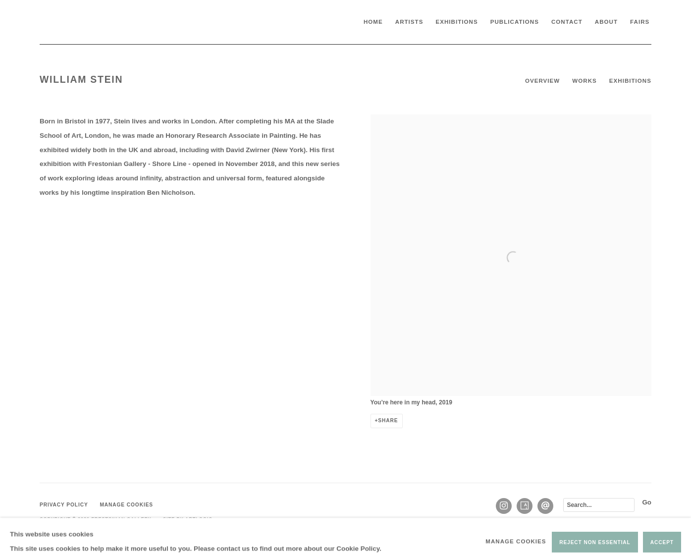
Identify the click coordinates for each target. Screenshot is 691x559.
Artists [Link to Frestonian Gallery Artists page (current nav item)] (409, 22)
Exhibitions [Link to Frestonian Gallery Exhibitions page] (456, 22)
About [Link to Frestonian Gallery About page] (606, 22)
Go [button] (646, 502)
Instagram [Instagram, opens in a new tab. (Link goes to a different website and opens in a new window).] (504, 506)
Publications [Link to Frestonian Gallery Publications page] (514, 22)
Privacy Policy (64, 504)
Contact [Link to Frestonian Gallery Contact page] (567, 22)
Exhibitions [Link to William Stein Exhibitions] (630, 81)
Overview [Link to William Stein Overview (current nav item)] (542, 81)
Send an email (545, 506)
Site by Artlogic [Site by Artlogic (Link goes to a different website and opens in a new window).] (188, 518)
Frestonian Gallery (114, 22)
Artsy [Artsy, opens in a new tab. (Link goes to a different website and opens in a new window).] (524, 506)
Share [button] (388, 420)
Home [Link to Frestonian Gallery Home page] (373, 22)
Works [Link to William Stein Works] (584, 81)
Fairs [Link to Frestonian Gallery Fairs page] (639, 22)
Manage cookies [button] (126, 504)
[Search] (599, 505)
